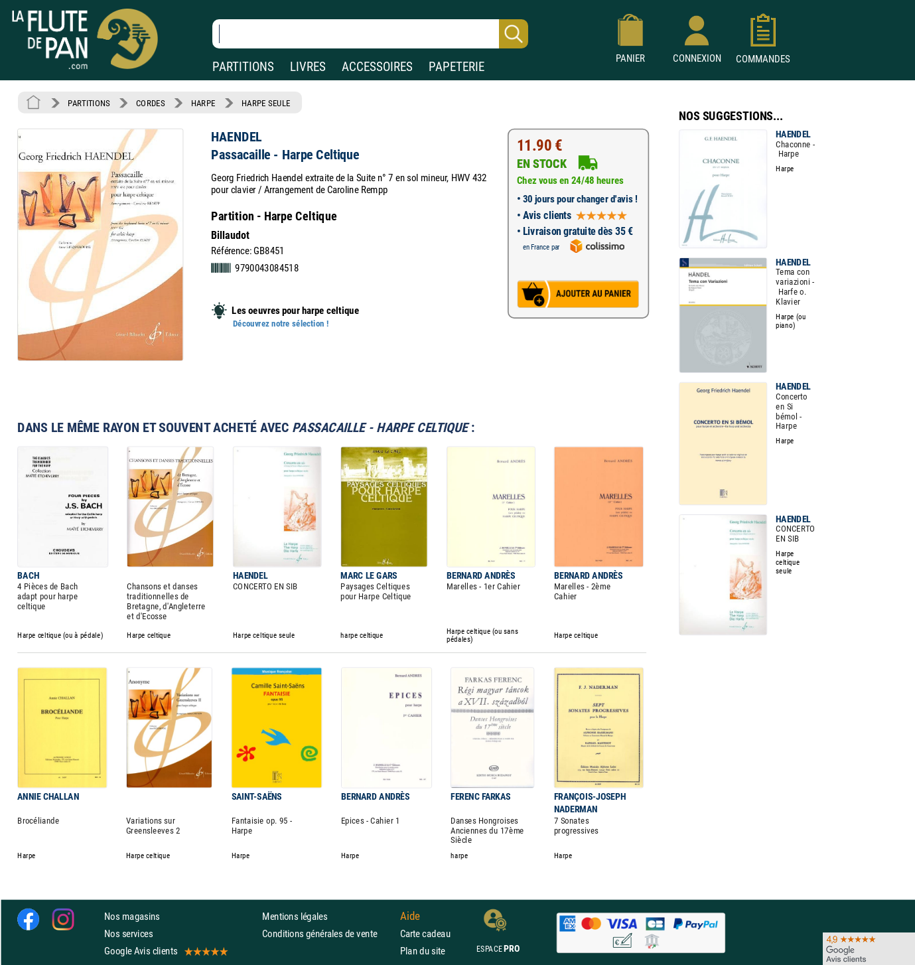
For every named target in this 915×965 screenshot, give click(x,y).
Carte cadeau (425, 933)
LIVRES (308, 66)
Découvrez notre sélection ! (280, 324)
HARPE (203, 103)
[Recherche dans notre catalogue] (370, 33)
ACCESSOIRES (377, 66)
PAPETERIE (456, 66)
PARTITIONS (243, 66)
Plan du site (422, 951)
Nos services (128, 933)
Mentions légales (294, 916)
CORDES (150, 103)
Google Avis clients (165, 951)
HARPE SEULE (266, 103)
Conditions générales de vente (328, 933)
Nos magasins (132, 916)
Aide (410, 916)
